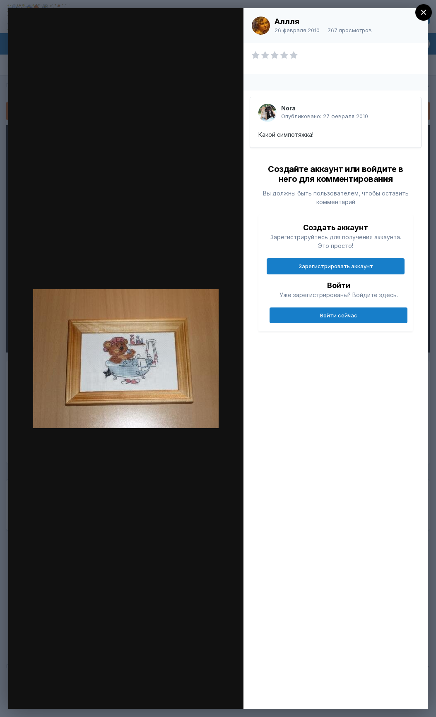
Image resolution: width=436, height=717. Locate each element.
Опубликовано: (324, 116)
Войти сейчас (338, 315)
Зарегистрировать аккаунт (336, 266)
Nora (288, 108)
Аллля (287, 21)
